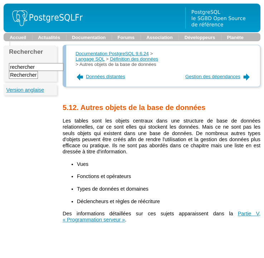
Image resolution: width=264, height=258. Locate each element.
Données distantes (100, 76)
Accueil (18, 37)
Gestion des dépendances (218, 76)
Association (159, 37)
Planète (235, 37)
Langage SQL (89, 59)
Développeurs (200, 37)
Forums (126, 37)
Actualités (49, 37)
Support (25, 43)
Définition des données (134, 59)
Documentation (89, 37)
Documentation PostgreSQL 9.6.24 (112, 53)
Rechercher (26, 51)
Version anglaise (25, 90)
